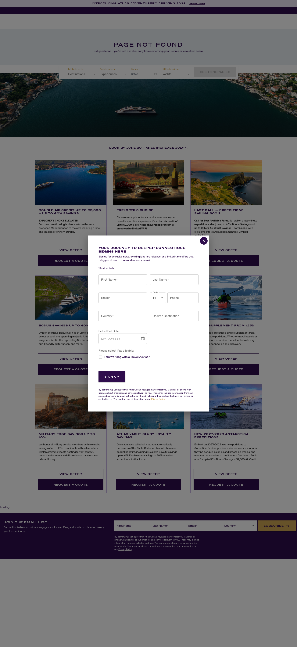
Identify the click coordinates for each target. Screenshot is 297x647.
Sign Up (112, 376)
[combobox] (120, 316)
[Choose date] (143, 338)
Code (155, 292)
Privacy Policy (158, 399)
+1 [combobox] (154, 297)
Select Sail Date (108, 331)
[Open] (143, 316)
